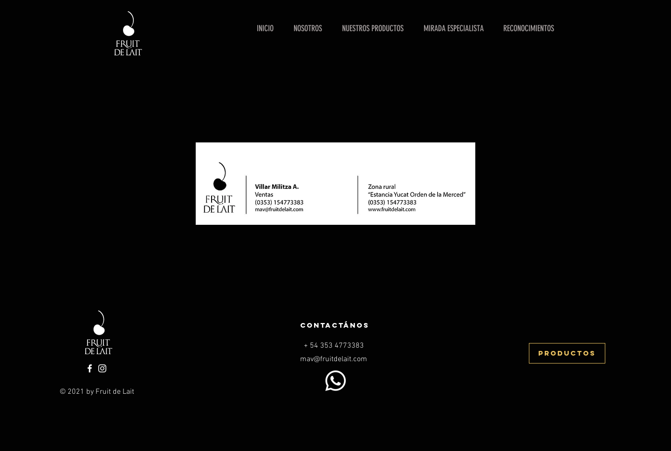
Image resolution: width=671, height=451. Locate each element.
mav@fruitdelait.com (333, 359)
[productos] (567, 353)
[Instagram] (102, 368)
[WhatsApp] (335, 380)
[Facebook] (89, 368)
